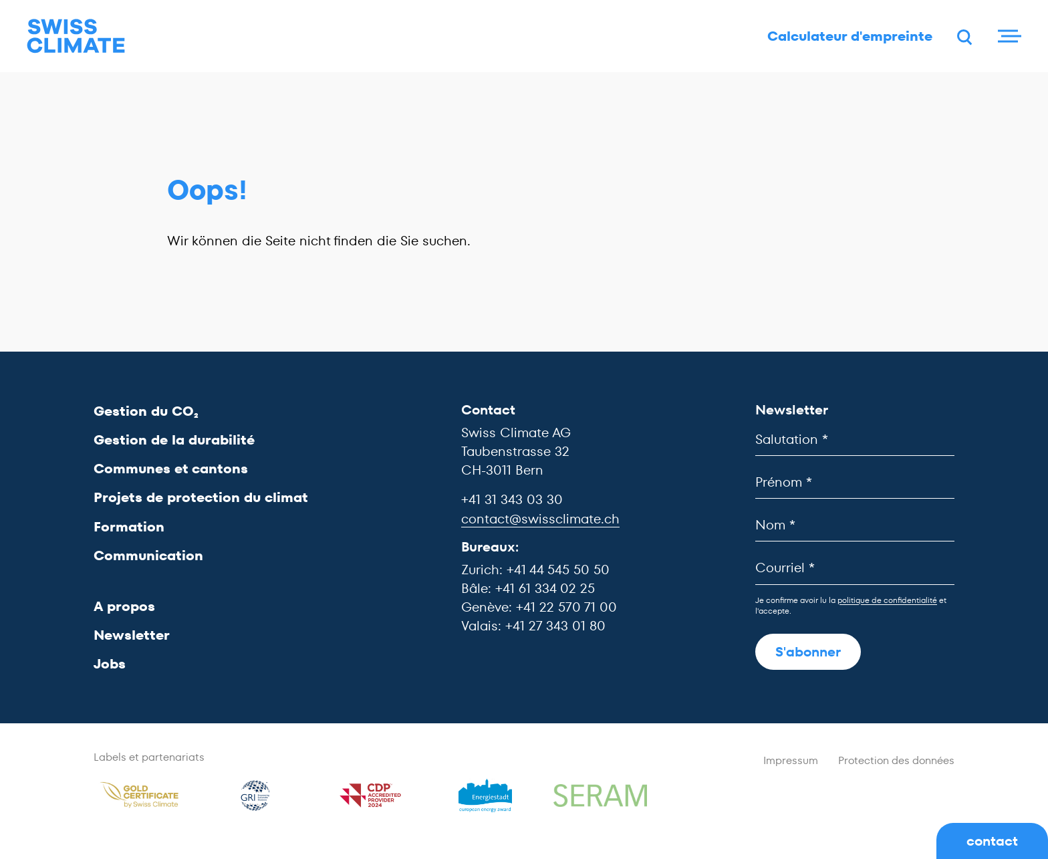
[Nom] (854, 525)
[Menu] (1008, 37)
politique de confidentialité (887, 600)
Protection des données (896, 761)
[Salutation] (854, 439)
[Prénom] (854, 482)
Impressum (790, 761)
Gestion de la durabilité (174, 440)
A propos (124, 606)
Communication (148, 555)
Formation (129, 526)
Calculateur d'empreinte (847, 36)
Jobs (110, 664)
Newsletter (132, 635)
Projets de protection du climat (201, 498)
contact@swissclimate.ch (540, 518)
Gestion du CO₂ (146, 411)
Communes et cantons (171, 469)
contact (992, 841)
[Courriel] (854, 568)
